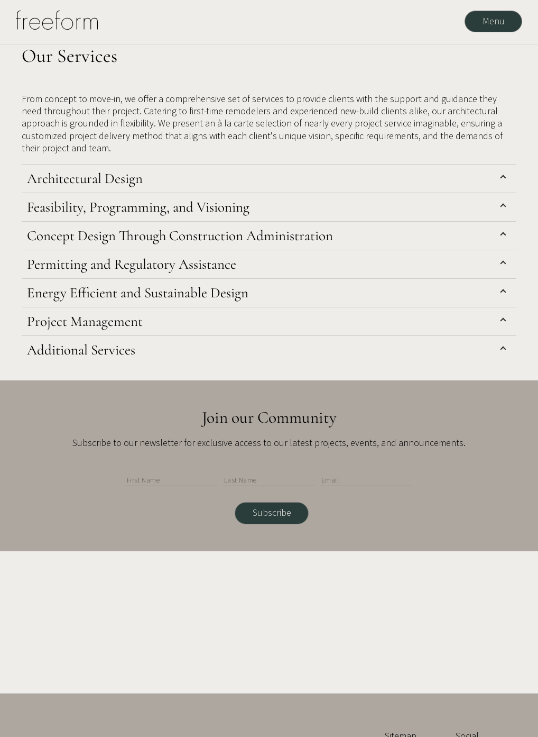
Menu (494, 21)
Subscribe (272, 513)
